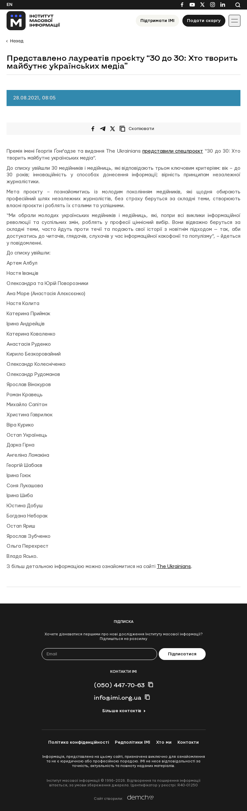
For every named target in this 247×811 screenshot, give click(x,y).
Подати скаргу (204, 20)
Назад (16, 41)
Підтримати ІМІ (157, 20)
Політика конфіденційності (78, 742)
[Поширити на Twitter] (112, 129)
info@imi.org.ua (117, 697)
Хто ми (164, 742)
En (9, 4)
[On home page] (33, 20)
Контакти (188, 742)
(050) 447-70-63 (119, 685)
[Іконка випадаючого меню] (234, 21)
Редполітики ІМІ (132, 742)
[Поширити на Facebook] (93, 129)
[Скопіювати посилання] (138, 129)
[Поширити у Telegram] (103, 129)
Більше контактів (121, 711)
